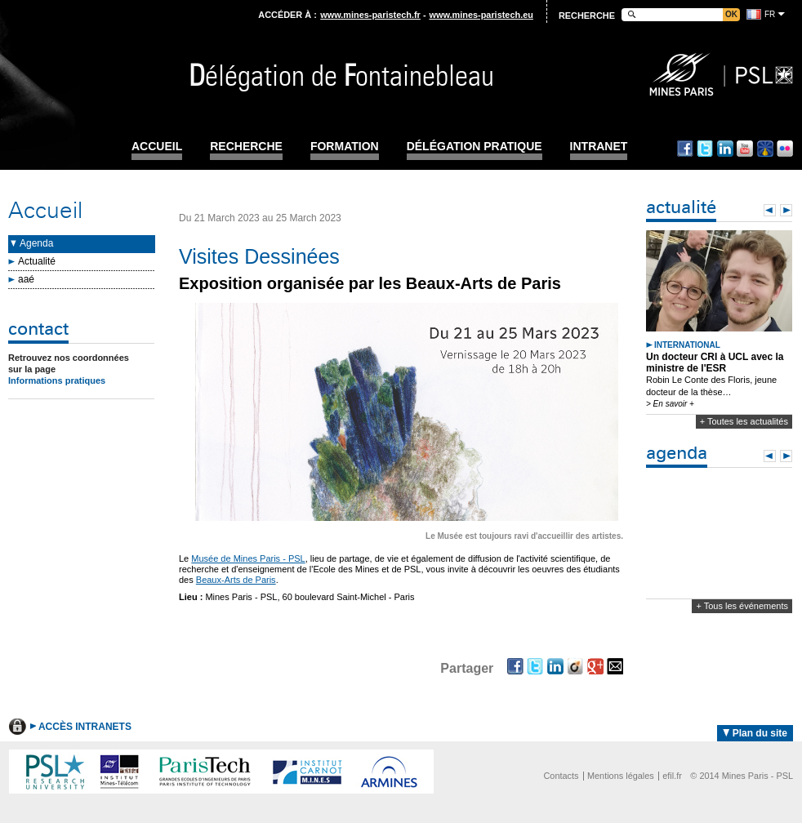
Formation (344, 146)
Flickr (785, 148)
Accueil (156, 146)
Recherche (246, 146)
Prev (770, 210)
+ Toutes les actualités (744, 421)
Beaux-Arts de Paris (236, 580)
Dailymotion (765, 148)
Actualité (37, 261)
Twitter (705, 148)
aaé (26, 279)
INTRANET (599, 146)
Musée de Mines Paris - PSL (248, 558)
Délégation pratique (474, 146)
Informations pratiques (56, 380)
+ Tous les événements (742, 606)
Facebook (685, 148)
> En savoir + (670, 403)
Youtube (745, 148)
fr (769, 14)
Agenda (36, 243)
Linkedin (725, 148)
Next (786, 210)
